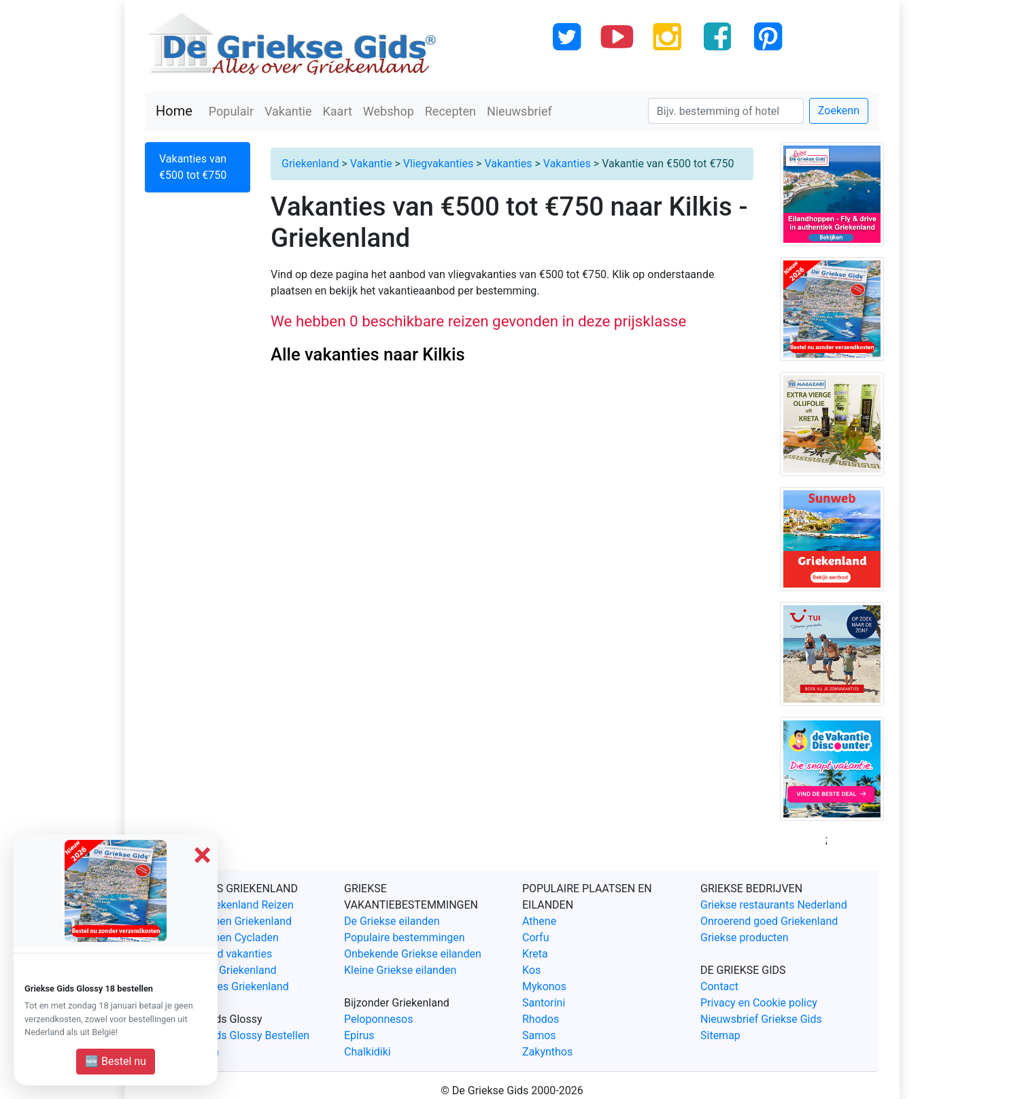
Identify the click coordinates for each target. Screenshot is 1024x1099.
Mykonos (544, 986)
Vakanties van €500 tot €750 (192, 167)
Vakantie (288, 111)
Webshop (388, 111)
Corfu (535, 937)
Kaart (337, 111)
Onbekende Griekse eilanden (412, 953)
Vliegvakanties (438, 163)
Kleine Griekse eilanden (400, 970)
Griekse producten (744, 937)
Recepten (450, 111)
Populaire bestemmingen (404, 937)
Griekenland (310, 163)
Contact (719, 986)
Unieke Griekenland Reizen (230, 904)
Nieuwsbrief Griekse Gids (761, 1019)
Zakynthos (547, 1051)
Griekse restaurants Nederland (773, 904)
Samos (539, 1035)
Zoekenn (838, 110)
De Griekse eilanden (392, 921)
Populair (231, 111)
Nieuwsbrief (519, 111)
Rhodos (540, 1019)
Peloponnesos (378, 1019)
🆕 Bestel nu (115, 1061)
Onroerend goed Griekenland (769, 921)
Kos (531, 970)
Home (174, 111)
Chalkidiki (367, 1051)
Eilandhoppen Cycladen (222, 937)
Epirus (359, 1035)
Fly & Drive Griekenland (221, 970)
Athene (539, 921)
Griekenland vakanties (219, 953)
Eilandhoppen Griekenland (229, 921)
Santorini (543, 1002)
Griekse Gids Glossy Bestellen (237, 1035)
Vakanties (508, 163)
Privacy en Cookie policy (758, 1002)
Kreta (535, 953)
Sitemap (720, 1035)
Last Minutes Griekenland (227, 986)
